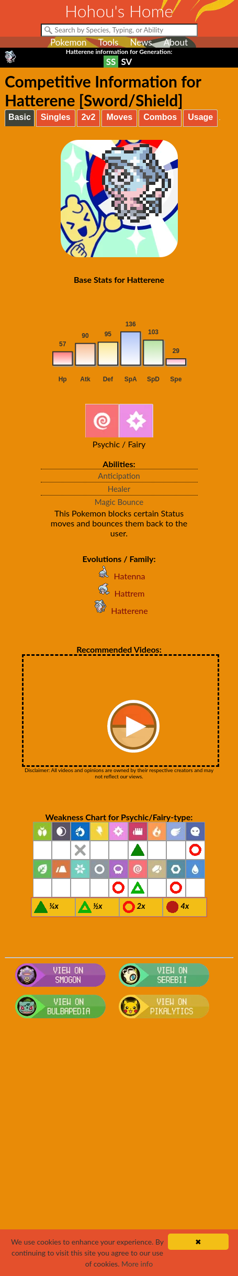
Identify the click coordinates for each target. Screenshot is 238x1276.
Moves (119, 117)
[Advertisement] (119, 1152)
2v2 (89, 117)
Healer (119, 488)
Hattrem (119, 593)
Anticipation (119, 475)
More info (137, 1263)
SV (126, 61)
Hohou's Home (119, 11)
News (141, 42)
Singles (56, 117)
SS (111, 61)
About (176, 42)
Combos (160, 117)
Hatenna (119, 576)
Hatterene (119, 610)
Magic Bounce (119, 502)
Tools (108, 42)
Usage (200, 117)
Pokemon (68, 42)
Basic (19, 117)
